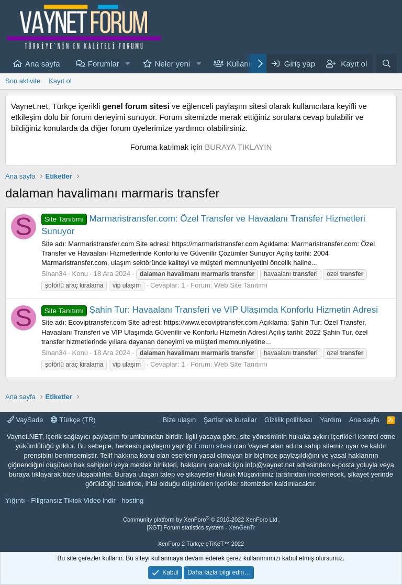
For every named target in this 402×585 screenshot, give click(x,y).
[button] (127, 63)
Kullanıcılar (246, 63)
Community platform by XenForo (201, 519)
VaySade (25, 420)
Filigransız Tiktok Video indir (73, 500)
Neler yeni (173, 63)
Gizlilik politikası (288, 420)
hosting (132, 500)
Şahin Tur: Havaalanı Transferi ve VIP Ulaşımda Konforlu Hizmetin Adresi (209, 310)
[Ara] (386, 63)
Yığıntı (15, 500)
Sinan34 (53, 274)
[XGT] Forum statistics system (201, 527)
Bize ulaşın (179, 420)
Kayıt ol (60, 81)
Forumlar (103, 63)
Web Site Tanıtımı (240, 285)
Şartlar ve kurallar (230, 420)
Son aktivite (22, 81)
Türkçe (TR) (73, 420)
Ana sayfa (42, 63)
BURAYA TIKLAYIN (238, 146)
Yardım (330, 420)
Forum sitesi (212, 446)
